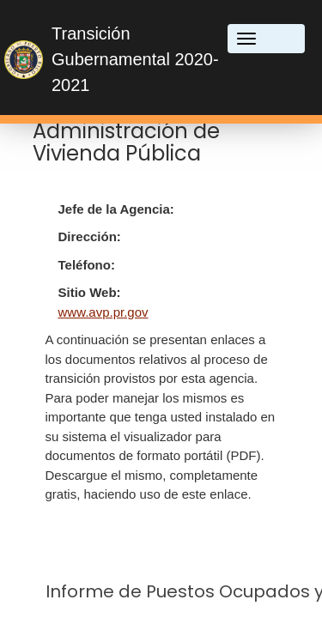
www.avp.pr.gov (103, 312)
